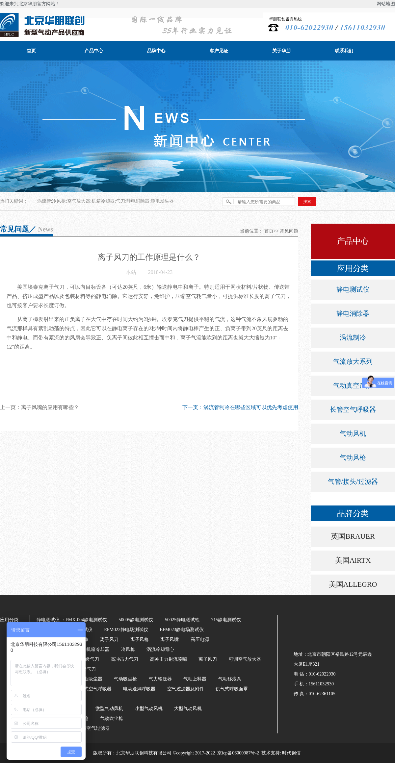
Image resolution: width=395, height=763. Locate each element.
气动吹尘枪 (111, 718)
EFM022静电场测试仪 (126, 629)
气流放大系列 (353, 361)
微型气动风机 (109, 708)
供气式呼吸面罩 (232, 688)
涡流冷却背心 (160, 649)
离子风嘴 (169, 639)
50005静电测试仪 (135, 619)
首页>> (271, 231)
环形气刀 (86, 669)
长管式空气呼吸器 (93, 688)
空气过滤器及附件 (185, 688)
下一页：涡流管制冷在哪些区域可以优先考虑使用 (240, 407)
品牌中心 (156, 50)
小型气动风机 (149, 708)
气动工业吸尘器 (86, 679)
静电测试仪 (352, 289)
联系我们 (344, 50)
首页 (31, 50)
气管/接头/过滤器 (353, 481)
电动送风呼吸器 (139, 688)
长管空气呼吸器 (353, 409)
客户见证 (219, 50)
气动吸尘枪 (125, 679)
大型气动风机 (188, 708)
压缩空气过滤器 (93, 728)
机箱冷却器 (97, 649)
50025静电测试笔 (182, 619)
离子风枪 (139, 639)
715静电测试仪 (226, 619)
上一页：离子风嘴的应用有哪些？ (39, 407)
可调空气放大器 (245, 659)
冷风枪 (128, 649)
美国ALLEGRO (353, 584)
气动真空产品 (353, 385)
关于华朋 (281, 50)
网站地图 (386, 3)
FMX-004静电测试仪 (86, 619)
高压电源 (200, 639)
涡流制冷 (353, 337)
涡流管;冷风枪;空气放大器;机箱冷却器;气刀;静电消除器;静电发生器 (105, 201)
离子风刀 (109, 639)
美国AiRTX (353, 560)
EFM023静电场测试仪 (182, 629)
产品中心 (94, 50)
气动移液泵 (229, 679)
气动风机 (353, 433)
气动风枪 (353, 457)
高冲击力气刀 (124, 659)
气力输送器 (160, 679)
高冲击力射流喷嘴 (168, 659)
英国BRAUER (353, 536)
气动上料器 (194, 679)
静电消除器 (352, 313)
